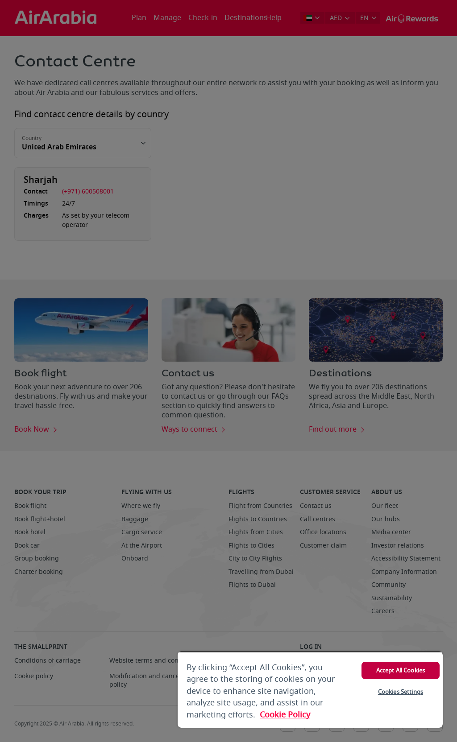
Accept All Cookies (400, 670)
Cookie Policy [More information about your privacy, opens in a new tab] (285, 715)
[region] (310, 689)
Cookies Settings (400, 692)
